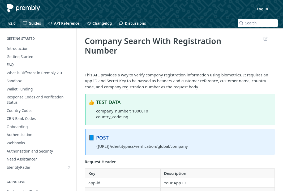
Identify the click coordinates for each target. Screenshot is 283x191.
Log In (262, 8)
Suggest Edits (265, 38)
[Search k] (258, 23)
